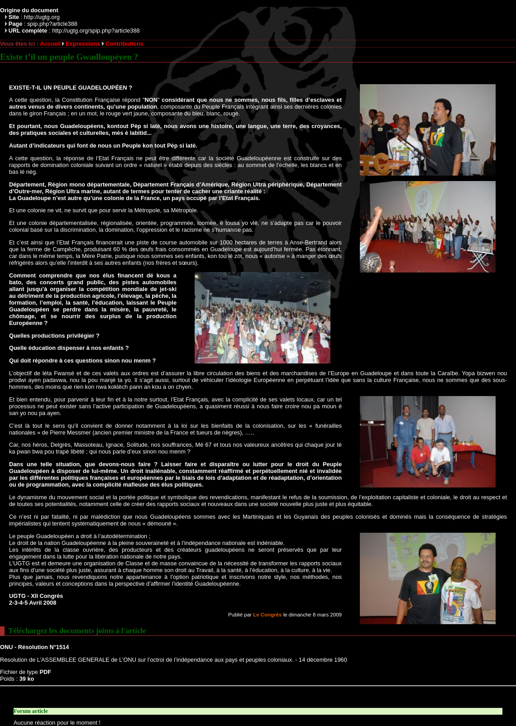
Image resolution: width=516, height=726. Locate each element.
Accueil (50, 43)
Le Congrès (267, 614)
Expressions (83, 43)
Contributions (124, 43)
